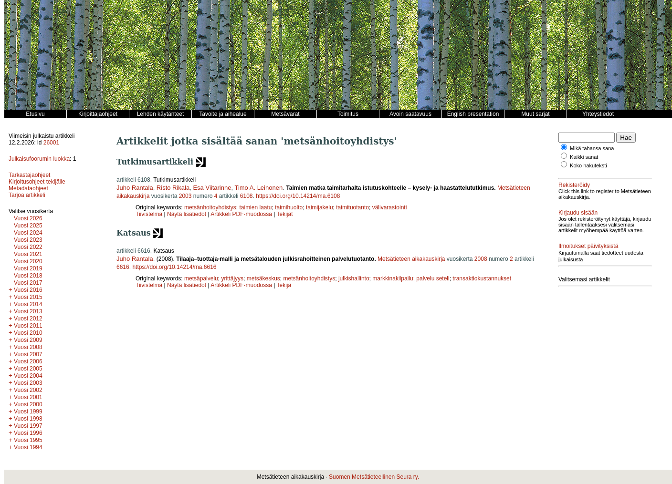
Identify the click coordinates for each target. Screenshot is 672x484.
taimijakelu (319, 207)
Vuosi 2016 (28, 290)
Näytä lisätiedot (187, 214)
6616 (122, 267)
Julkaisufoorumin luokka (39, 158)
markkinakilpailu (392, 278)
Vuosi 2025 (28, 225)
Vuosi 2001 (28, 397)
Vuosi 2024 (28, 232)
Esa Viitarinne (212, 187)
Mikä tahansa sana (592, 148)
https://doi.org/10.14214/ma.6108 (298, 196)
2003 (185, 196)
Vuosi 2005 (28, 368)
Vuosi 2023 (28, 240)
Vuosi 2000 (28, 404)
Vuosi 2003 (28, 383)
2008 (480, 259)
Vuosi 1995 (28, 440)
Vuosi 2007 (28, 354)
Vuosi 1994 (28, 447)
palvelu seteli (432, 278)
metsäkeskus (263, 278)
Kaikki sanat (584, 157)
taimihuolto (289, 207)
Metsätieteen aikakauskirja (411, 259)
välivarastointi (389, 207)
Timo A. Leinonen (258, 187)
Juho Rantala (134, 187)
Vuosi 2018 (28, 275)
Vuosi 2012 (28, 318)
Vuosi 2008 (28, 347)
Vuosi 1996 (28, 433)
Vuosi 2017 (28, 282)
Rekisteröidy (574, 185)
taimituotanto (352, 207)
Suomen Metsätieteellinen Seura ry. (374, 477)
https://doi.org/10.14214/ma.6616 (174, 267)
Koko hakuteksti (588, 165)
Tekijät (285, 214)
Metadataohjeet (28, 188)
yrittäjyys (232, 278)
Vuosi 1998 (28, 418)
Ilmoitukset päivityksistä (588, 246)
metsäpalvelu (201, 278)
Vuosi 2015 (28, 297)
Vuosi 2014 (28, 304)
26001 (51, 142)
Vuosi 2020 (28, 261)
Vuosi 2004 (28, 375)
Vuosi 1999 (28, 411)
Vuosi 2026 (28, 218)
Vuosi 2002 (28, 390)
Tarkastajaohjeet (29, 175)
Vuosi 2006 (28, 361)
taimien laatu (255, 207)
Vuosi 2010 (28, 333)
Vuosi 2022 (28, 247)
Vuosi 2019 (28, 268)
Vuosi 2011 (28, 325)
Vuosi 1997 (28, 425)
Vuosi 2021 (28, 254)
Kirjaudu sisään (578, 212)
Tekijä (284, 285)
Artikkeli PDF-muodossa (241, 214)
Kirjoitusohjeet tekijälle (37, 181)
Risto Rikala (173, 187)
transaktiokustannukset (481, 278)
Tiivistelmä (149, 214)
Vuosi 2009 (28, 340)
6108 (246, 196)
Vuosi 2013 (28, 311)
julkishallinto (353, 278)
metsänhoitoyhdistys (210, 207)
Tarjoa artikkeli (27, 195)
